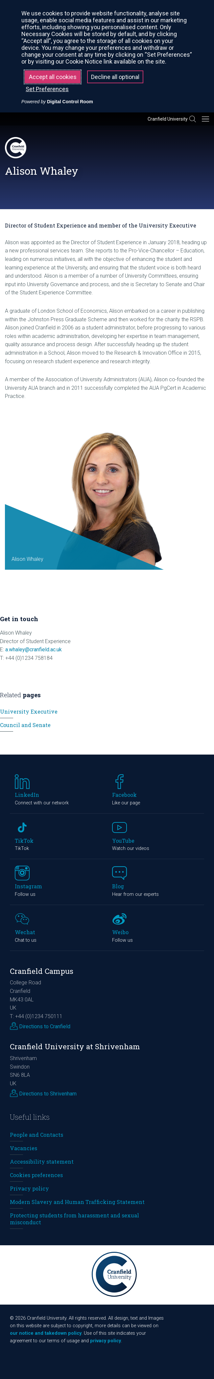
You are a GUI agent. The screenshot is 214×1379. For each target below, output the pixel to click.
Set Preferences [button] (47, 89)
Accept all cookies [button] (53, 76)
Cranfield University (168, 119)
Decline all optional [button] (115, 76)
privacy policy (105, 1341)
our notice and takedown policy (46, 1333)
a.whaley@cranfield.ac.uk (33, 649)
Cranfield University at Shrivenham (75, 1046)
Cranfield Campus (41, 971)
